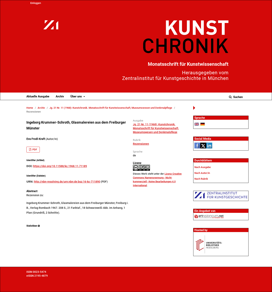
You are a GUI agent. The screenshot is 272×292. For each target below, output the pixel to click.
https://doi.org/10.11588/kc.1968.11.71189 (60, 166)
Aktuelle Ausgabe (37, 96)
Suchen (237, 97)
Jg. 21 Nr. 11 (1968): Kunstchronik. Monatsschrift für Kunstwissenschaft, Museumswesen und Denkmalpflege (110, 107)
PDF (34, 149)
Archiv (60, 96)
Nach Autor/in (202, 173)
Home (29, 107)
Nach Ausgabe (202, 167)
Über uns (76, 96)
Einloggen (35, 3)
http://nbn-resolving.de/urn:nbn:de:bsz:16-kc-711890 (67, 181)
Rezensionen (141, 143)
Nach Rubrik (201, 178)
